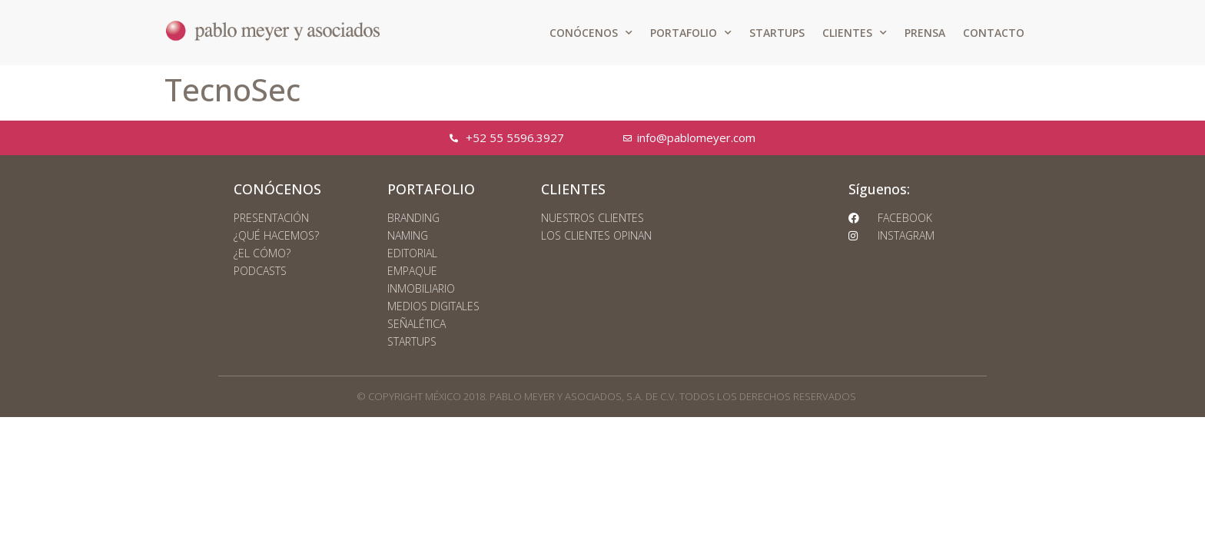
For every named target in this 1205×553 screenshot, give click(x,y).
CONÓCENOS (590, 33)
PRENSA (925, 32)
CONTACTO (993, 32)
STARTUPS (777, 32)
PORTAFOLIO (691, 33)
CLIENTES (854, 33)
